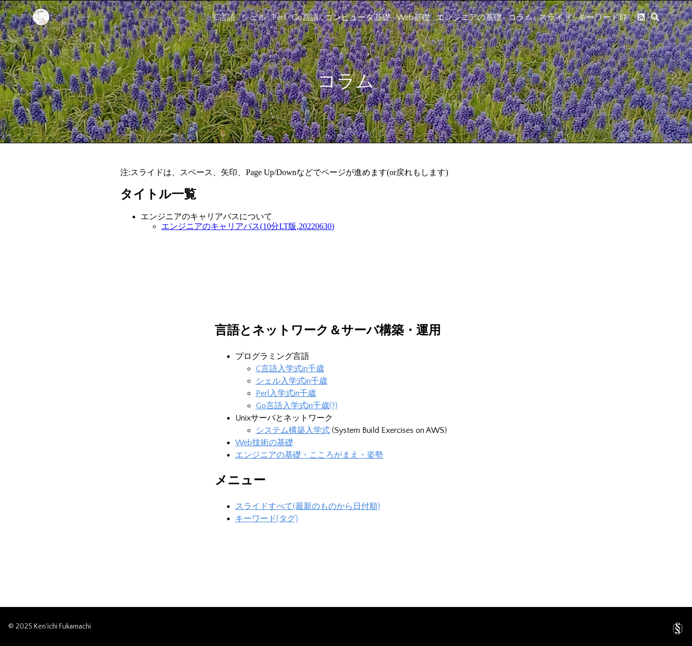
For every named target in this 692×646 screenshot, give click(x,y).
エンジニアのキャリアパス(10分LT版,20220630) (247, 226)
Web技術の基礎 (264, 442)
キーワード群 (602, 17)
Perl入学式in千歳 (286, 393)
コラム (520, 17)
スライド (555, 17)
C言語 (224, 17)
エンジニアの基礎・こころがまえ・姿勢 (309, 455)
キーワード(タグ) (266, 518)
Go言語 (305, 17)
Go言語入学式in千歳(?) (297, 405)
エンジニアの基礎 (469, 17)
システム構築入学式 (293, 430)
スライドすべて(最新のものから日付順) (307, 506)
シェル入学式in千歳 (291, 381)
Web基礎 (413, 17)
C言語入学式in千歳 (290, 368)
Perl (279, 17)
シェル (253, 17)
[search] (655, 17)
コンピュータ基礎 (357, 17)
